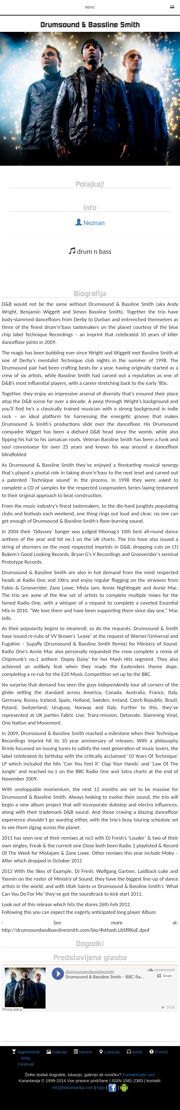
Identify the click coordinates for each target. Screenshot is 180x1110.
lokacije (112, 1051)
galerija (59, 1051)
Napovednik (29, 1051)
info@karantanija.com (72, 1087)
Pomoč (161, 1051)
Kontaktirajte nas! (138, 1074)
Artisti (137, 1051)
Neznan (90, 223)
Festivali (26, 1064)
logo (101, 1087)
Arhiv (26, 1058)
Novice (85, 1051)
